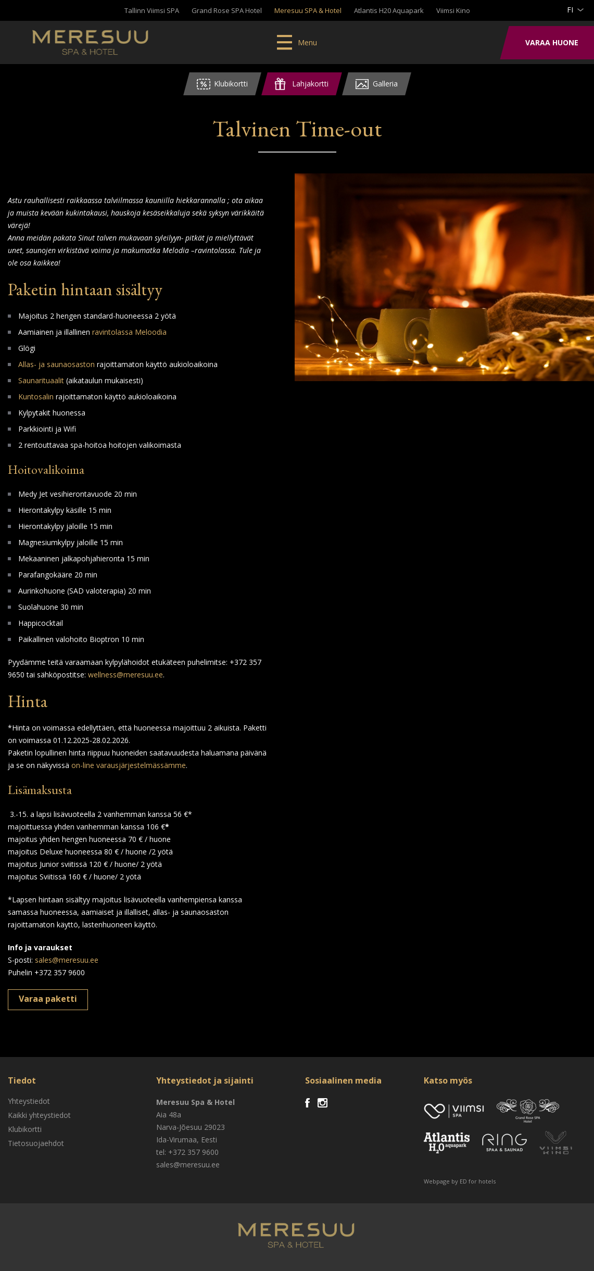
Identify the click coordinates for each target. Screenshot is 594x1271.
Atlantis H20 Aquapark (389, 10)
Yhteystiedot (29, 1101)
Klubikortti (25, 1129)
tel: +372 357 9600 (187, 1152)
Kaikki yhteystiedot (39, 1115)
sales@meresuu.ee (66, 960)
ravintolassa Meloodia (129, 332)
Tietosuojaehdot (36, 1143)
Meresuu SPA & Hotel (308, 10)
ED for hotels (478, 1181)
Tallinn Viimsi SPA (151, 10)
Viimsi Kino (453, 10)
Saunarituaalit (41, 380)
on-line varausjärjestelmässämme (128, 765)
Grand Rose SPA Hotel (227, 10)
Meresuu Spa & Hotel (91, 44)
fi (570, 10)
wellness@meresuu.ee (125, 674)
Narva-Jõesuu (179, 1127)
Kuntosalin (36, 396)
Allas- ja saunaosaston (57, 364)
